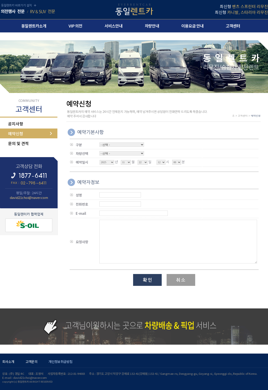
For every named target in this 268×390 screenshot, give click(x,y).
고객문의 (31, 361)
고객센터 (233, 26)
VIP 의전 (75, 26)
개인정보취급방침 (60, 361)
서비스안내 (113, 26)
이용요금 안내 (192, 26)
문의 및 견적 (18, 143)
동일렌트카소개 (33, 26)
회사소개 (8, 361)
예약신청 (15, 133)
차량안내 (152, 26)
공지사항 (15, 123)
